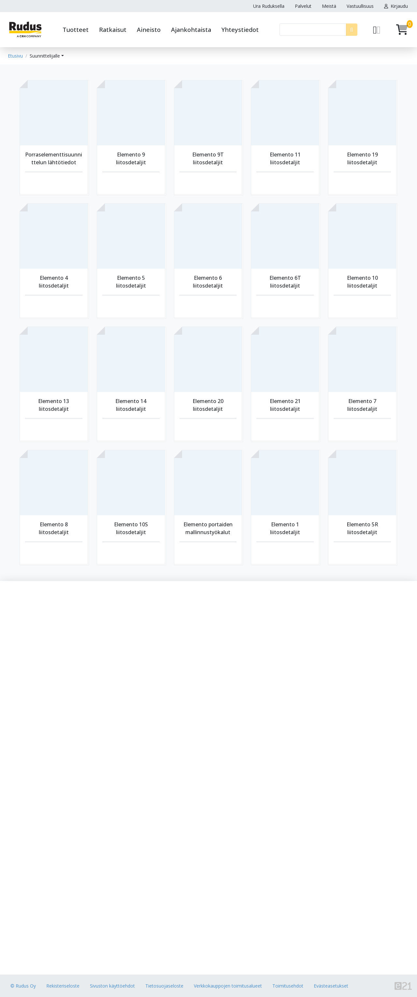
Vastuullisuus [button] (360, 6)
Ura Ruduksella (268, 6)
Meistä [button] (329, 6)
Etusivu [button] (15, 56)
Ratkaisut (112, 29)
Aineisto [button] (149, 29)
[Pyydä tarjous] (377, 29)
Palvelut (303, 6)
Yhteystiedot (240, 29)
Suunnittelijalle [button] (45, 56)
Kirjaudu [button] (396, 6)
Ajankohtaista (191, 29)
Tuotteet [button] (76, 29)
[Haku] (313, 29)
